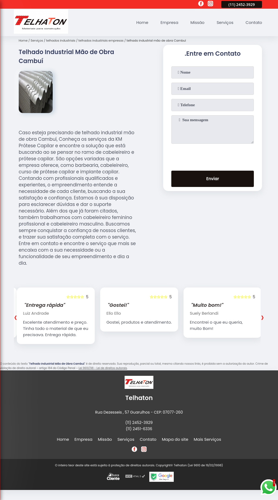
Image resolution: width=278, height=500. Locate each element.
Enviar (212, 179)
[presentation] (212, 156)
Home (141, 22)
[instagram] (210, 4)
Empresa (169, 22)
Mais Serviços (207, 439)
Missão (197, 22)
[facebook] (201, 4)
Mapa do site (175, 439)
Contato (253, 22)
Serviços (224, 22)
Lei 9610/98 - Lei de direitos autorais (102, 368)
